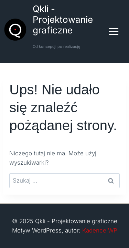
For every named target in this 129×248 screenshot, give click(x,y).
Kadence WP (99, 230)
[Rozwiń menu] (117, 31)
